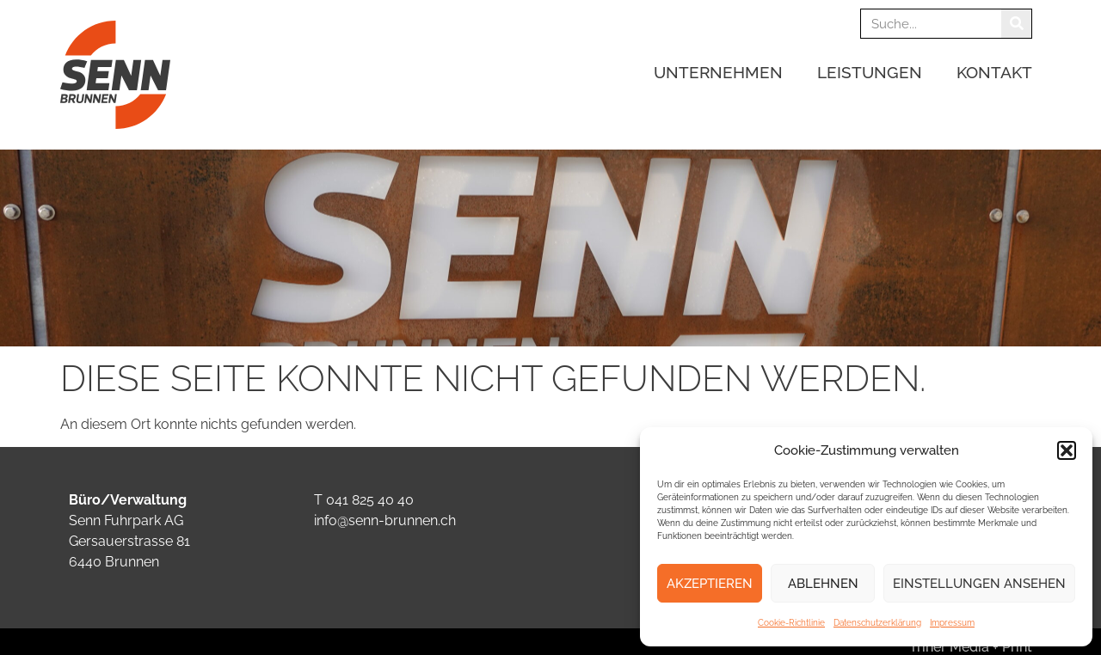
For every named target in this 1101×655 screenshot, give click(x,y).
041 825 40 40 (370, 500)
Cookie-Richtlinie (791, 622)
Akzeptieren (710, 583)
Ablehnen (823, 583)
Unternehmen (722, 72)
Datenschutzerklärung (877, 622)
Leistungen (874, 72)
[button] (1066, 450)
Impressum (952, 622)
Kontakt (994, 72)
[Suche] (1016, 23)
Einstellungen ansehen (979, 583)
